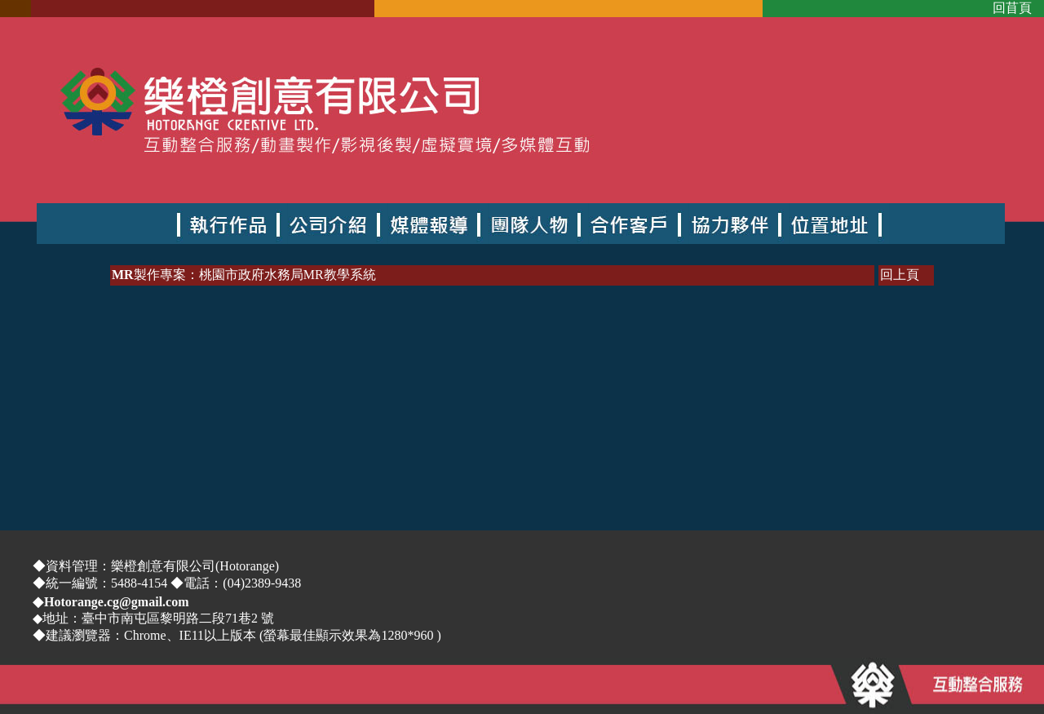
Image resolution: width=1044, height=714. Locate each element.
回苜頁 (1012, 8)
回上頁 (899, 275)
